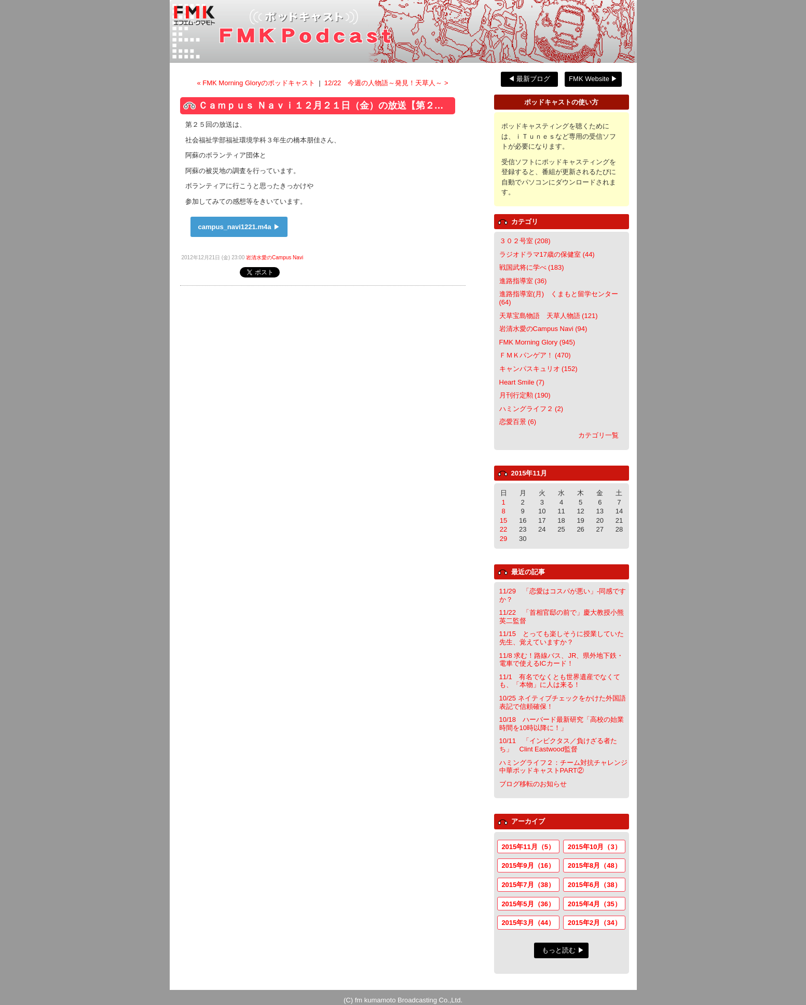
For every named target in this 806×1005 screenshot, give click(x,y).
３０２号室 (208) (525, 241)
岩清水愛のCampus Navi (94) (543, 329)
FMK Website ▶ (593, 79)
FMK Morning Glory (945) (537, 342)
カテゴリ (524, 222)
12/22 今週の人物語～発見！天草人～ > (386, 83)
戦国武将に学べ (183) (531, 267)
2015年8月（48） (594, 865)
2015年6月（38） (594, 885)
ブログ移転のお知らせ (533, 784)
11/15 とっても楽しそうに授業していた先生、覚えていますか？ (561, 638)
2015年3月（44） (528, 923)
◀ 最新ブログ (529, 79)
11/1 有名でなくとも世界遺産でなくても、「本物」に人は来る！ (559, 681)
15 (503, 520)
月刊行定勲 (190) (525, 395)
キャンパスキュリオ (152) (538, 369)
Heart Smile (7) (521, 382)
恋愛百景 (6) (518, 422)
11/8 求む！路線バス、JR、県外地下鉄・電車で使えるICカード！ (561, 660)
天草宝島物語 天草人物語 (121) (548, 316)
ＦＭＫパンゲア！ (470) (535, 355)
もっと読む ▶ (563, 950)
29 (503, 539)
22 (503, 529)
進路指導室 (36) (523, 281)
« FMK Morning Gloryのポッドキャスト (257, 83)
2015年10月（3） (594, 847)
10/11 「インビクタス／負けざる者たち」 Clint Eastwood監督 (558, 745)
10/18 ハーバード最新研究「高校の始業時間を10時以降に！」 (561, 724)
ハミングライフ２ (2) (531, 409)
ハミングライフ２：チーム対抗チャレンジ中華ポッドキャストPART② (563, 767)
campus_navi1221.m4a (234, 227)
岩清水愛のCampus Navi (274, 257)
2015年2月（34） (594, 923)
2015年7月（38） (528, 885)
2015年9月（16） (528, 865)
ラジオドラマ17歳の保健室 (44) (547, 254)
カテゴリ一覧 (598, 435)
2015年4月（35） (594, 904)
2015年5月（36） (528, 904)
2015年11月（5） (528, 847)
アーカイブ (528, 821)
